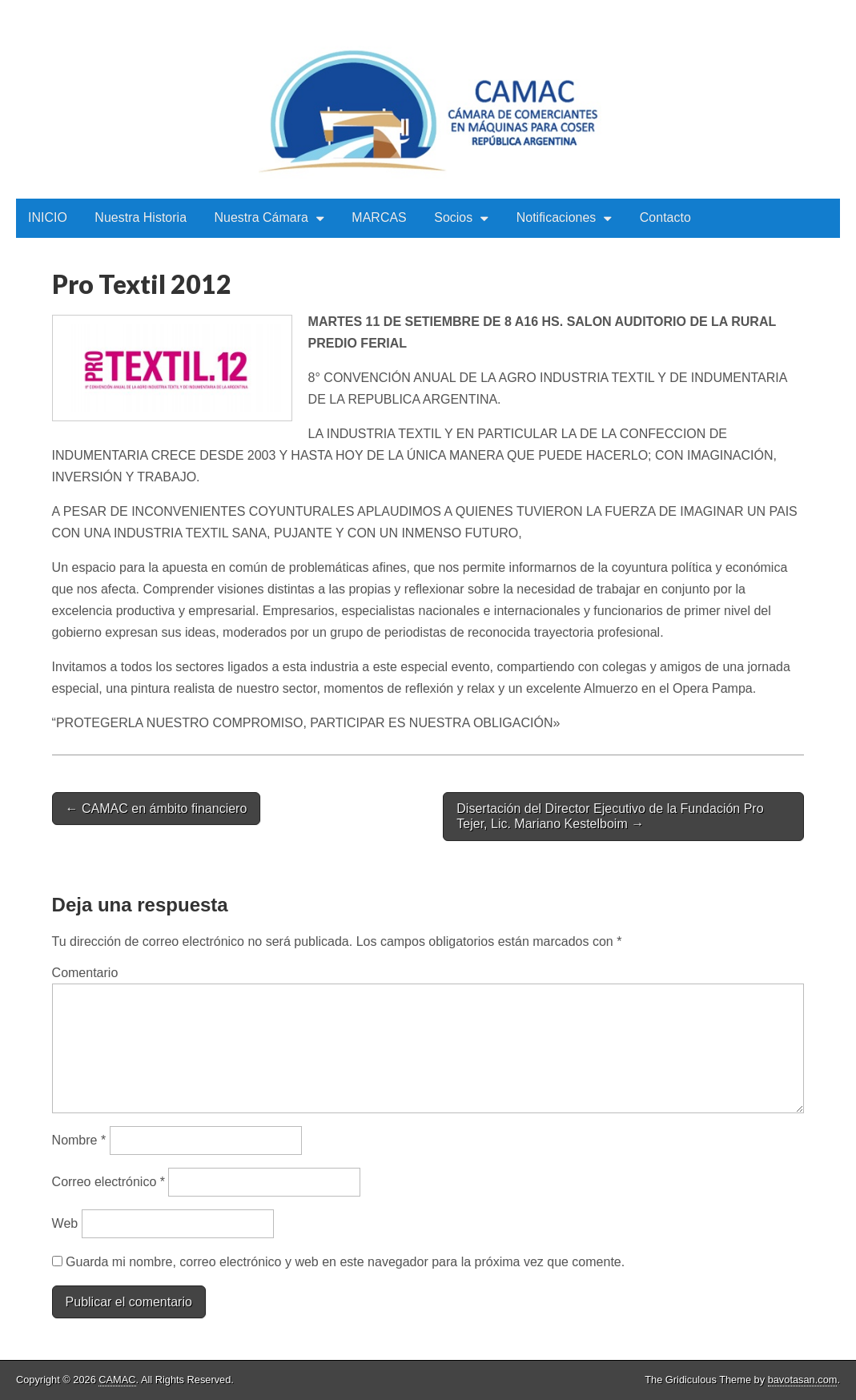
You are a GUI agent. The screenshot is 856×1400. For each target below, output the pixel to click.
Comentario (85, 973)
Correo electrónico (108, 1182)
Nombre (79, 1140)
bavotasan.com (803, 1380)
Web (65, 1223)
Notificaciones (556, 217)
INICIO (47, 217)
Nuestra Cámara (261, 217)
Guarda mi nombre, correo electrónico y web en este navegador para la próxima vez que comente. (345, 1262)
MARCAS (379, 217)
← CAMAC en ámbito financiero (156, 808)
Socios (453, 217)
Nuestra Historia (140, 217)
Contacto (665, 217)
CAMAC (116, 1380)
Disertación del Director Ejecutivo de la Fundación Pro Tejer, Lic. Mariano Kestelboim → (609, 816)
